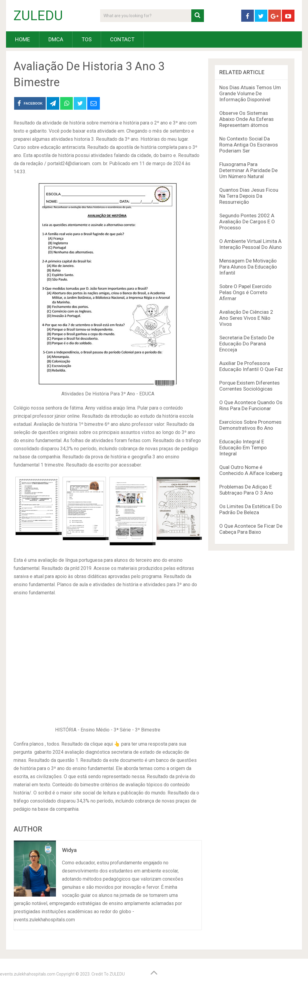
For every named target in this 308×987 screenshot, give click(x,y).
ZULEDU (38, 15)
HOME (22, 39)
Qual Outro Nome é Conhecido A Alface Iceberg (250, 470)
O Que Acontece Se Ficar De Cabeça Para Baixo (250, 529)
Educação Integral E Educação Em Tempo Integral (243, 447)
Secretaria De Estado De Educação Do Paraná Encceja (246, 344)
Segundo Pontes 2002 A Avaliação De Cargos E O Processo (247, 221)
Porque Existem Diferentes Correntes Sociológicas (249, 386)
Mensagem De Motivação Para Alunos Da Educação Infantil (248, 267)
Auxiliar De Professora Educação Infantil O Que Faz (251, 366)
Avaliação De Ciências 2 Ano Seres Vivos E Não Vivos (246, 318)
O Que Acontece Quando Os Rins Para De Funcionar (250, 405)
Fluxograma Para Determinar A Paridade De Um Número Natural (248, 170)
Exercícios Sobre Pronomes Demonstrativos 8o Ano (250, 425)
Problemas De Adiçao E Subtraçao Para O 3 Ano (246, 490)
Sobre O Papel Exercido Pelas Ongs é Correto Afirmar (245, 292)
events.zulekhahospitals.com (27, 974)
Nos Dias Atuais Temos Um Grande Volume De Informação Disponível (250, 93)
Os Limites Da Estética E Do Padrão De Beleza (250, 509)
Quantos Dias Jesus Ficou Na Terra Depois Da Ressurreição (248, 196)
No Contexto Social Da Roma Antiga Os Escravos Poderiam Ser (248, 145)
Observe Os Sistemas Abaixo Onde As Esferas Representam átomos (246, 119)
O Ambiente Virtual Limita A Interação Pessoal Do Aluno (250, 244)
